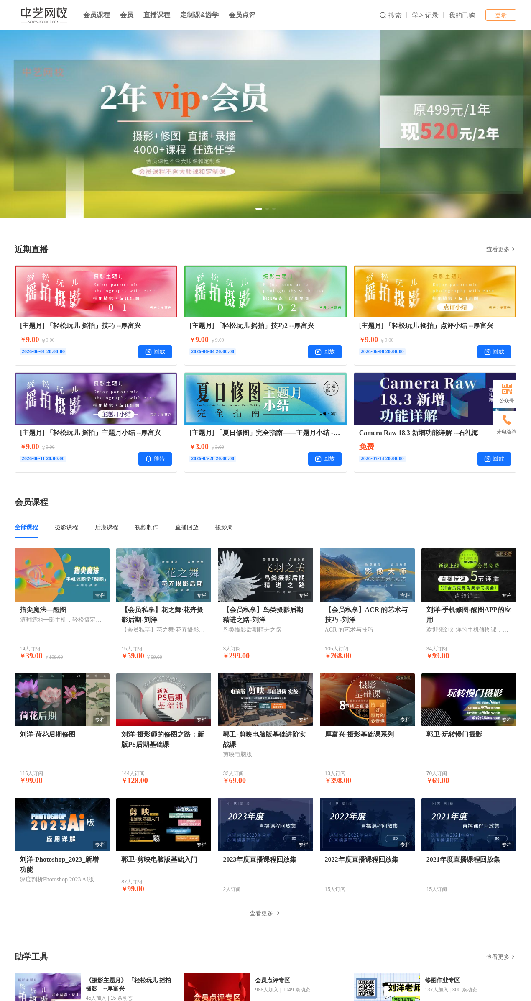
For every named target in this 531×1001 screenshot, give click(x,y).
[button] (258, 209)
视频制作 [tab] (146, 527)
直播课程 (156, 14)
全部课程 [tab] (26, 527)
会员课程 (96, 14)
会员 (126, 14)
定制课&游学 (199, 14)
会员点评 (242, 14)
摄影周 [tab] (224, 527)
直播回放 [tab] (187, 527)
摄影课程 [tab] (66, 527)
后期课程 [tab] (106, 527)
